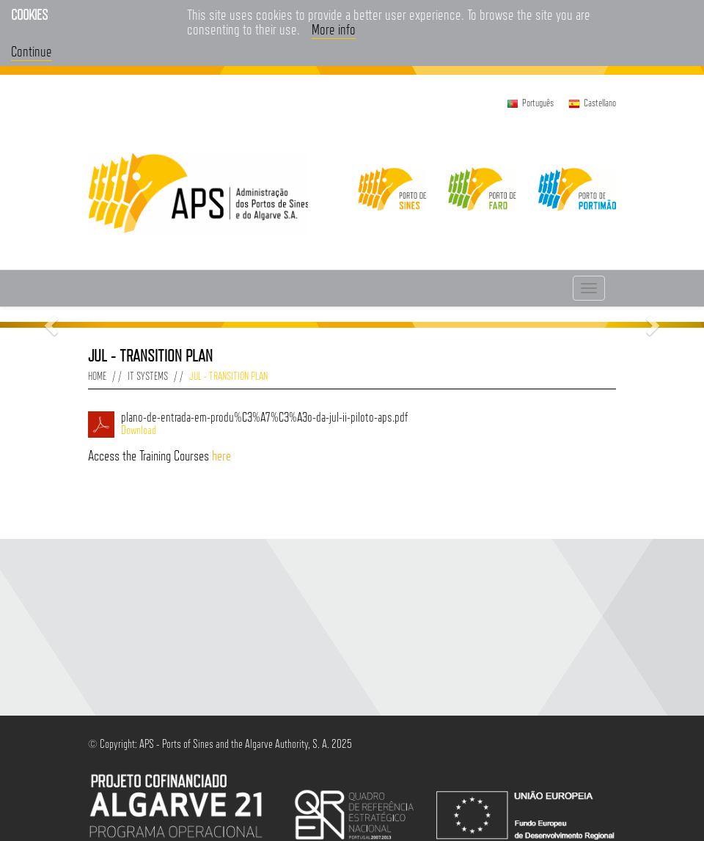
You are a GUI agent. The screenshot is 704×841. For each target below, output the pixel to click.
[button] (53, 325)
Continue (31, 51)
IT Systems (148, 376)
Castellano (600, 103)
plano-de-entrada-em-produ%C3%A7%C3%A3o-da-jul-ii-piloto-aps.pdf (368, 424)
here (221, 455)
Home (97, 376)
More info (334, 29)
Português (538, 103)
